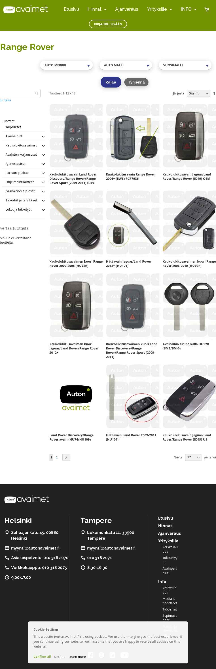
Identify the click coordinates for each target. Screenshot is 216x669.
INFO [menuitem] (186, 9)
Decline (59, 656)
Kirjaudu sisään (108, 24)
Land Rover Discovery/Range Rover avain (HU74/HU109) (71, 437)
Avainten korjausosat (21, 154)
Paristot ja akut (17, 173)
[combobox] (66, 65)
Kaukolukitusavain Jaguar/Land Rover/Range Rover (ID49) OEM (187, 176)
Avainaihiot (14, 136)
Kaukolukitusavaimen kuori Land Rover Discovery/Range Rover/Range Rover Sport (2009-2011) (131, 350)
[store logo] (25, 9)
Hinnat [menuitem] (95, 9)
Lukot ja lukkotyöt (19, 209)
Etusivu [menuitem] (71, 9)
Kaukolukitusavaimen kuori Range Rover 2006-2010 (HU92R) (189, 263)
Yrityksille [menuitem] (157, 9)
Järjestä (178, 93)
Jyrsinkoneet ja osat (20, 191)
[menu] (130, 9)
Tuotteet (8, 121)
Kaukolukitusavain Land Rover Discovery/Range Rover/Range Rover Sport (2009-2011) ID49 (73, 178)
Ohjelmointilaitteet (20, 182)
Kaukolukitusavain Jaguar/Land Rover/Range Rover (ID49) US (187, 437)
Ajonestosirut (15, 163)
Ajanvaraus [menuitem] (126, 9)
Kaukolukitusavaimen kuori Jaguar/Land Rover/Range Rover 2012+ (74, 348)
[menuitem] (104, 9)
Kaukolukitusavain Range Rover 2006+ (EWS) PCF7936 (130, 176)
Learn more (77, 656)
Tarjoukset (13, 127)
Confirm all (42, 656)
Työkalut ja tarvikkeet (21, 200)
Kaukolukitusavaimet (21, 145)
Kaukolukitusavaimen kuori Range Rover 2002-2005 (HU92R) (76, 263)
